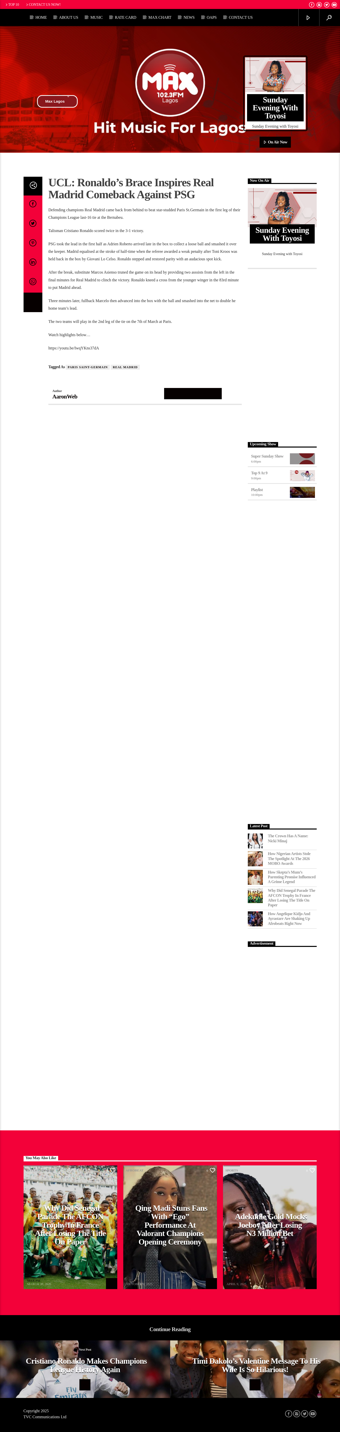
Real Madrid (125, 367)
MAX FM (33, 1281)
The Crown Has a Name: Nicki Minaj (288, 838)
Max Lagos (57, 101)
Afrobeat (135, 1170)
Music (96, 17)
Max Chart (159, 17)
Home (41, 17)
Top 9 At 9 (259, 473)
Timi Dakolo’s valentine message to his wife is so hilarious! (256, 1365)
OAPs (212, 17)
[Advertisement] (282, 354)
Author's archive (193, 393)
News (188, 17)
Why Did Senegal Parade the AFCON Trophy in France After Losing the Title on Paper (291, 897)
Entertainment (40, 1170)
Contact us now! (43, 5)
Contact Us (241, 17)
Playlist (257, 490)
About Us (68, 17)
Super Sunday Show (267, 456)
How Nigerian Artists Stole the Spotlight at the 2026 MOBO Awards (289, 858)
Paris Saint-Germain (88, 367)
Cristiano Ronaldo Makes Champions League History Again (86, 1365)
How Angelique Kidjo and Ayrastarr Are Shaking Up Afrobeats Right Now (289, 918)
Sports (231, 1170)
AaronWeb (64, 396)
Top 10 (12, 5)
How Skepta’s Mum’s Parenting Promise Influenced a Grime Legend (291, 877)
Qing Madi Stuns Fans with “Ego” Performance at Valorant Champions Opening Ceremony (171, 1224)
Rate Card (125, 17)
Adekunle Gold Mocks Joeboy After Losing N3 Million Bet (271, 1225)
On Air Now (275, 142)
